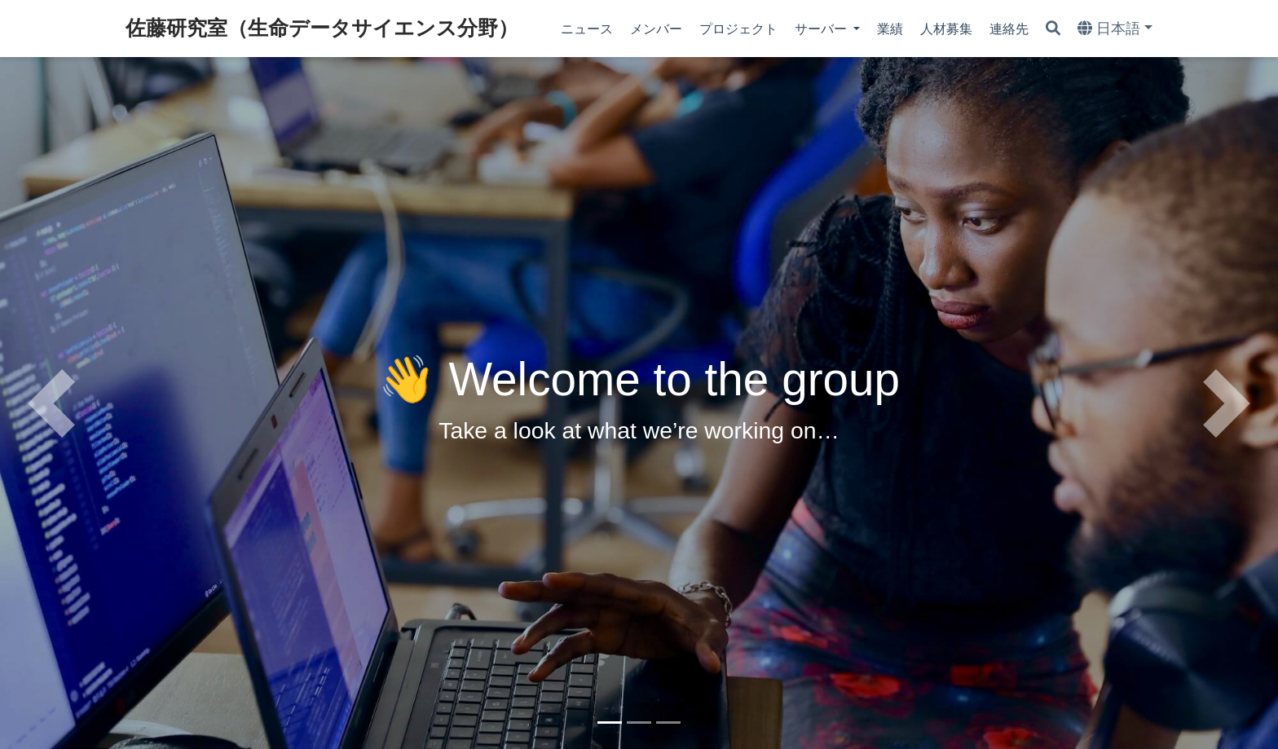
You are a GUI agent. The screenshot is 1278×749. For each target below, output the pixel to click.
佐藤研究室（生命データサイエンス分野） (322, 27)
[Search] (1053, 29)
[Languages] (1114, 29)
